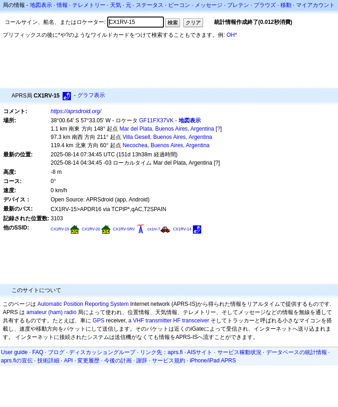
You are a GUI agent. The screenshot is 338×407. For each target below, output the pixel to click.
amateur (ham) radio (51, 312)
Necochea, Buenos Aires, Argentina (166, 145)
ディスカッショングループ (102, 352)
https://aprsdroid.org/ (76, 111)
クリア (193, 22)
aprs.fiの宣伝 (17, 360)
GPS (98, 320)
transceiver (195, 320)
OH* (232, 35)
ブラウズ (265, 5)
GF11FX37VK (156, 120)
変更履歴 (88, 360)
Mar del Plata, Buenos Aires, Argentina (167, 129)
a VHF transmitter (150, 320)
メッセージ (208, 5)
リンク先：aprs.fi (161, 352)
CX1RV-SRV (124, 229)
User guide (14, 352)
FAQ (37, 352)
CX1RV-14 (182, 229)
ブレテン (238, 5)
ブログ (56, 352)
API (68, 360)
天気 (115, 5)
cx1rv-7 (153, 229)
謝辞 (141, 360)
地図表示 (41, 5)
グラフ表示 (91, 95)
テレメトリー (88, 5)
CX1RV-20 (91, 229)
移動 (285, 5)
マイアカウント (315, 5)
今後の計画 (118, 360)
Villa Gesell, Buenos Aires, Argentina (167, 137)
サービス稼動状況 (239, 352)
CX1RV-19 (60, 229)
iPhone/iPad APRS (213, 360)
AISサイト (199, 352)
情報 (62, 5)
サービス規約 (168, 360)
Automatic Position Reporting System (82, 304)
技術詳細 (48, 360)
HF (177, 320)
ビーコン (179, 5)
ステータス (149, 5)
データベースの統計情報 (296, 352)
